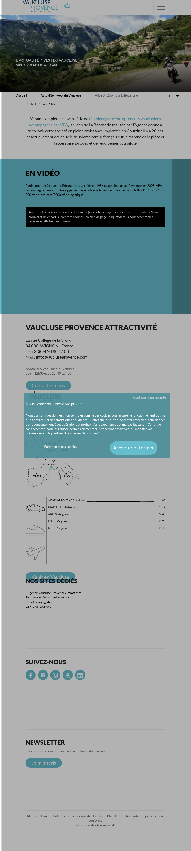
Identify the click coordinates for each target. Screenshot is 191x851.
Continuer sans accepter (150, 397)
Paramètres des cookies (60, 446)
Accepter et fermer (133, 447)
